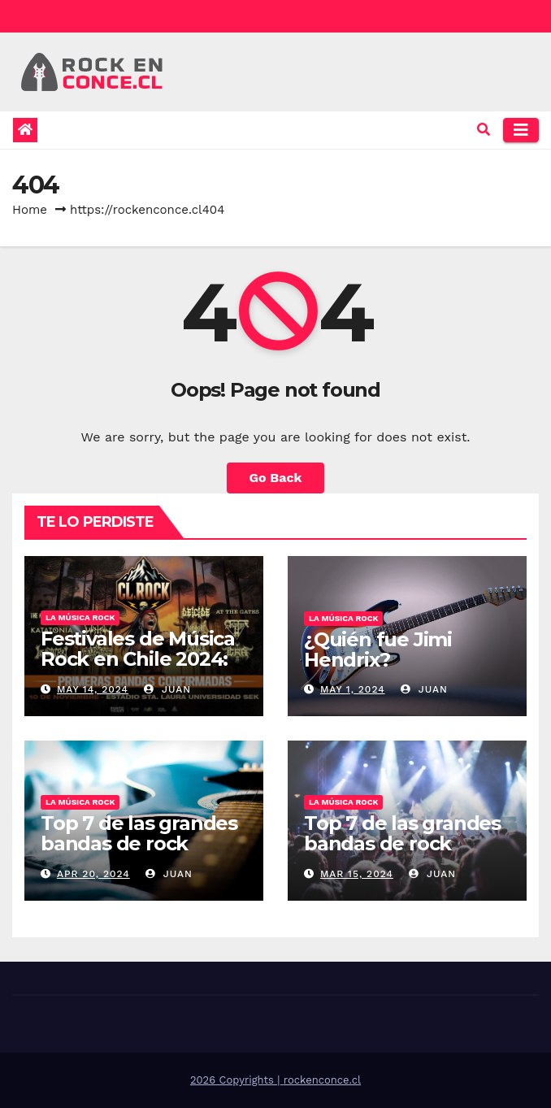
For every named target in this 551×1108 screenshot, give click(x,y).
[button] (483, 129)
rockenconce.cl (322, 1080)
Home (29, 209)
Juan (167, 689)
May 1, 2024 (352, 689)
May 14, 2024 (92, 689)
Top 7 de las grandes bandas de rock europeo (139, 843)
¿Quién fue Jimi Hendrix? (378, 649)
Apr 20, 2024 (93, 874)
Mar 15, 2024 (356, 874)
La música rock (80, 617)
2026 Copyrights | (237, 1080)
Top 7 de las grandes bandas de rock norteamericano (402, 843)
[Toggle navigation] (521, 130)
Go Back (275, 477)
